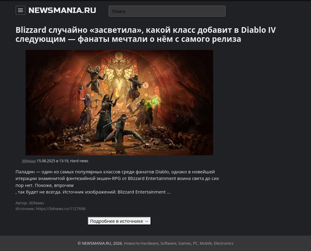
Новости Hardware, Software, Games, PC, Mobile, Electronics (179, 243)
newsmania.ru (62, 10)
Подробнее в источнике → (119, 221)
